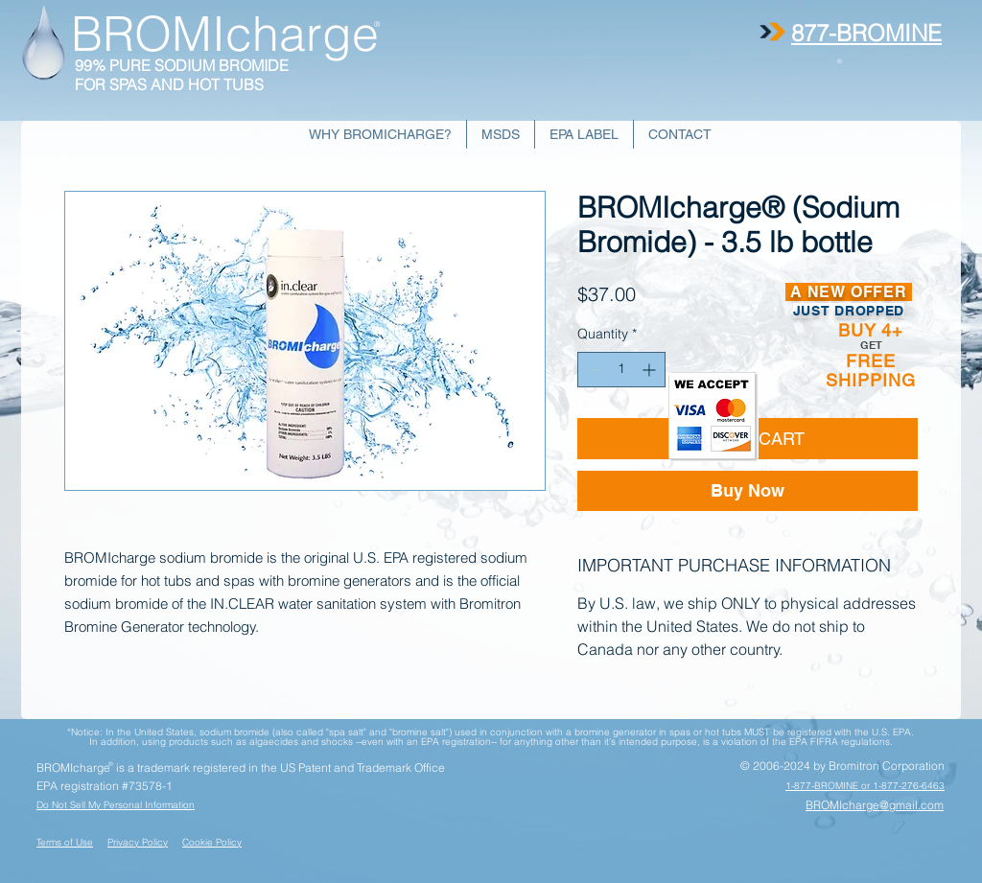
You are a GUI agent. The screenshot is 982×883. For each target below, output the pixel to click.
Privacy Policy (137, 842)
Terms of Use (64, 842)
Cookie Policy (212, 842)
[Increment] (651, 369)
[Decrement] (592, 369)
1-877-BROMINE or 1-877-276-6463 (865, 785)
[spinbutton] (621, 369)
